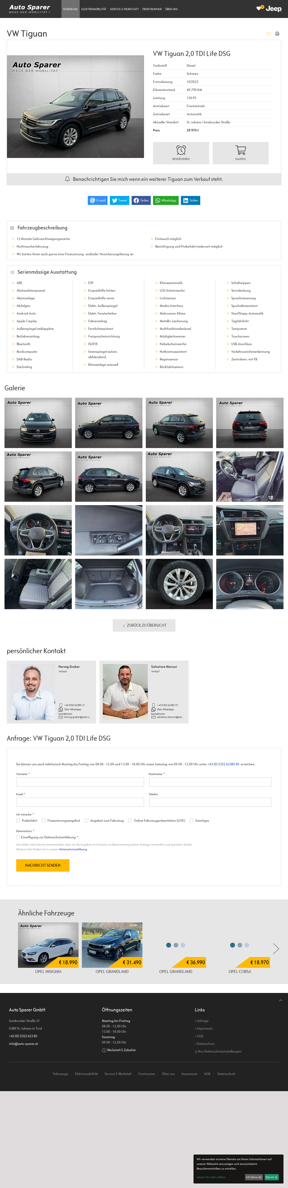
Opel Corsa (240, 971)
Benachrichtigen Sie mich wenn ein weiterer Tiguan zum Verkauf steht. (144, 179)
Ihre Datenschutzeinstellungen (218, 1051)
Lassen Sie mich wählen (211, 1177)
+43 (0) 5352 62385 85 (223, 764)
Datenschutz (205, 1043)
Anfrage (202, 1021)
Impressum (204, 1028)
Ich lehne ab (254, 1177)
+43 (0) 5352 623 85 (23, 1036)
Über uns (171, 9)
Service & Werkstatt (124, 9)
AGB (199, 1036)
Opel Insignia (48, 971)
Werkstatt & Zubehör (121, 1050)
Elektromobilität (93, 9)
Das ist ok (271, 1177)
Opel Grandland (112, 971)
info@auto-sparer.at (23, 1043)
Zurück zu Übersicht (144, 625)
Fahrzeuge (70, 9)
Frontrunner (152, 9)
